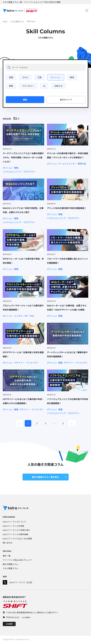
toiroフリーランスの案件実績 (15, 534)
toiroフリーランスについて (14, 521)
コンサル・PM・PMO (24, 315)
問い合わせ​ (7, 542)
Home (5, 21)
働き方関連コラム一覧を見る (49, 477)
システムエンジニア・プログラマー (19, 171)
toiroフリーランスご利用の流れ (16, 530)
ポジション (56, 77)
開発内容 (82, 163)
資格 (11, 85)
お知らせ (58, 85)
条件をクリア (66, 99)
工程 (39, 77)
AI (44, 85)
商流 (72, 77)
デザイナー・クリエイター (26, 362)
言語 (11, 77)
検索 (25, 99)
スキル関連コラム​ (10, 568)
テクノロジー (28, 85)
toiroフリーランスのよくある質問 (17, 538)
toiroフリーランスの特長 (13, 526)
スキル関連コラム (17, 21)
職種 (16, 167)
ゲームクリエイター (67, 163)
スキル (25, 77)
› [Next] (71, 423)
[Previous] (19, 423)
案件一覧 (6, 555)
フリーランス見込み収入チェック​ (17, 559)
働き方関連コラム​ (10, 564)
